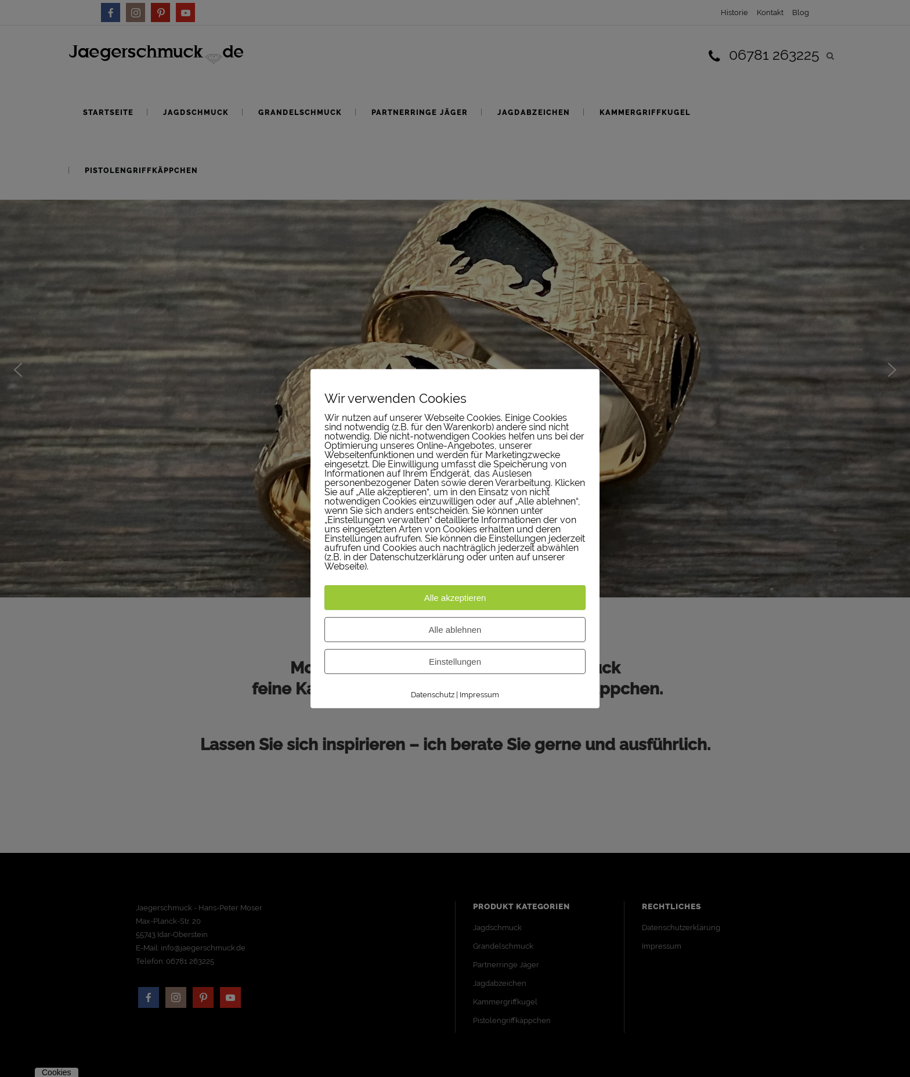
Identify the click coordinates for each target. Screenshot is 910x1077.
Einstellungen (455, 662)
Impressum (479, 694)
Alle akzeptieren (455, 598)
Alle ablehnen (455, 630)
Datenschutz (432, 694)
